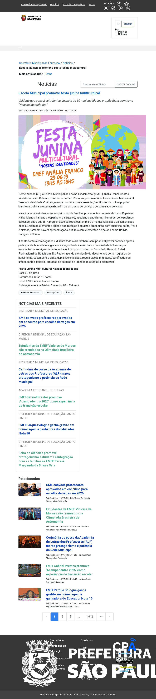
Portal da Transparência (74, 4)
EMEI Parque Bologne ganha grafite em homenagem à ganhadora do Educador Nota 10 (46, 429)
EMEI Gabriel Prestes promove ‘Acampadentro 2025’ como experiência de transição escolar (47, 401)
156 (84, 647)
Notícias (122, 34)
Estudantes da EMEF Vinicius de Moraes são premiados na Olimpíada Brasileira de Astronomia (47, 350)
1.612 (89, 616)
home (69, 292)
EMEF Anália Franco (30, 292)
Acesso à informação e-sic (34, 4)
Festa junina (53, 292)
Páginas (122, 32)
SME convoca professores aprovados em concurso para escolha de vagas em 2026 (47, 322)
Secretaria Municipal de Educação (39, 63)
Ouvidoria (54, 4)
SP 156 (92, 4)
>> (101, 616)
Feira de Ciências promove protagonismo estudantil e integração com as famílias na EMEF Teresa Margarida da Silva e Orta (46, 459)
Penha (48, 74)
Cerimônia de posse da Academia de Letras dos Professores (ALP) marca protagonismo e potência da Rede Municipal (45, 375)
